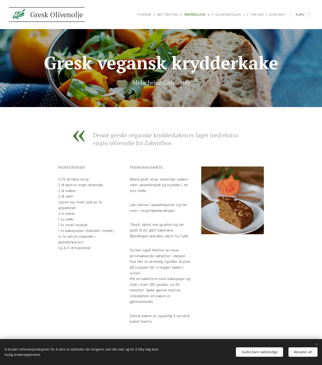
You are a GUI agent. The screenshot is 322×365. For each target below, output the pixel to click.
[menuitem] (150, 14)
